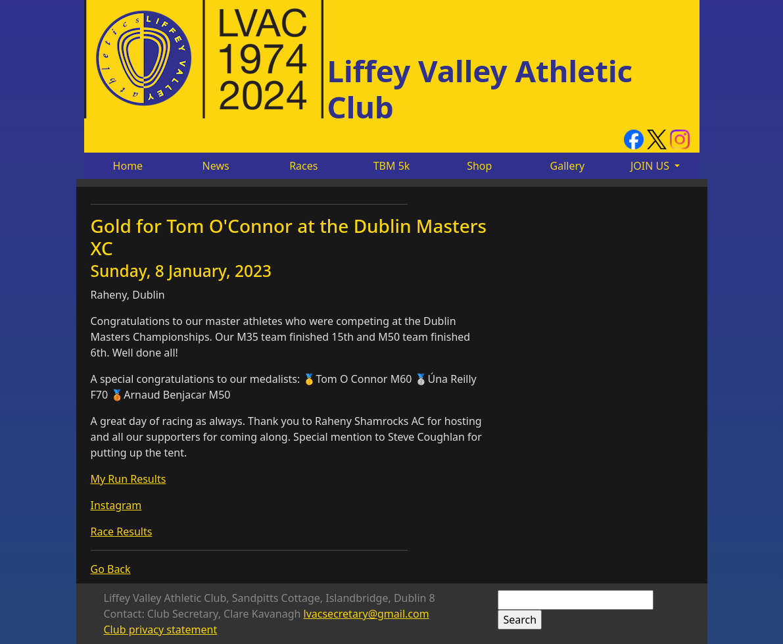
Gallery (567, 166)
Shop (479, 166)
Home (128, 166)
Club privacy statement (161, 629)
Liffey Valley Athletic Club (480, 88)
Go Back (111, 569)
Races (303, 166)
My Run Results (128, 479)
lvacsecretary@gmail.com (366, 614)
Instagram (116, 505)
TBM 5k (391, 166)
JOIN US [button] (651, 166)
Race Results (122, 531)
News (215, 166)
